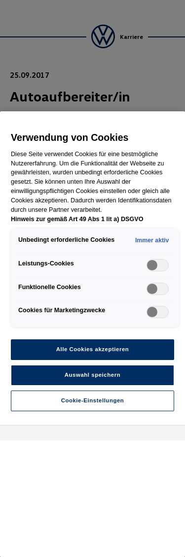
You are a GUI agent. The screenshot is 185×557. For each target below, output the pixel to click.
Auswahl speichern (92, 375)
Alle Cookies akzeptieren (92, 349)
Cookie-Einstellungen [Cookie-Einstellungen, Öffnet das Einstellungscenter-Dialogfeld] (92, 400)
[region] (92, 334)
